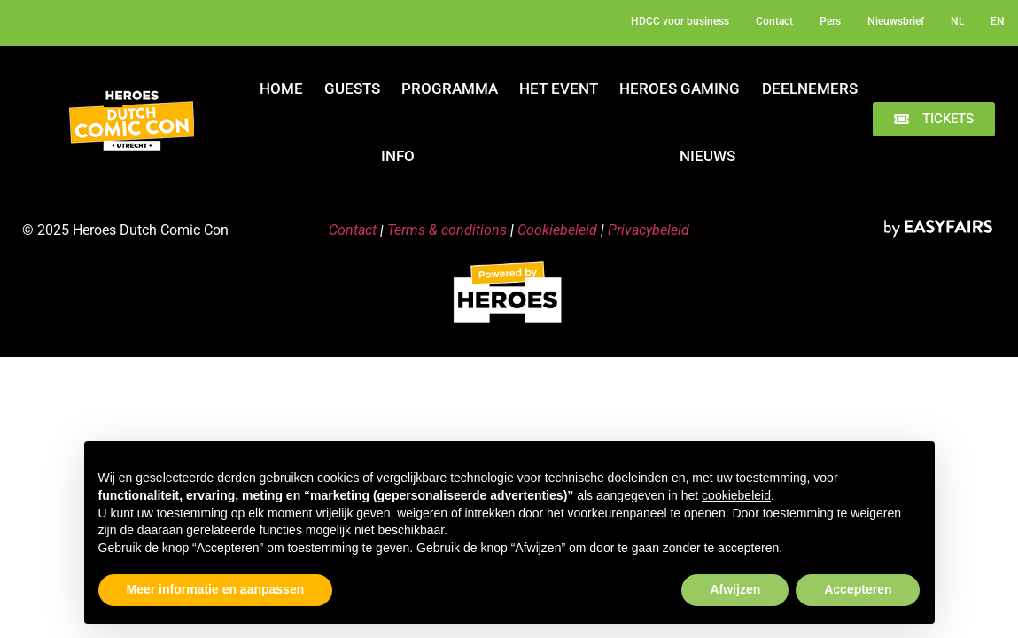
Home (281, 88)
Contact (353, 230)
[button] (934, 119)
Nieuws (707, 156)
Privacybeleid (648, 230)
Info (398, 156)
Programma (449, 88)
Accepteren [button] (857, 589)
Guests (352, 88)
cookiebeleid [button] (736, 495)
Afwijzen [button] (735, 589)
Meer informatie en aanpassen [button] (216, 589)
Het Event (558, 88)
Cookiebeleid (557, 230)
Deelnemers (810, 88)
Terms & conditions (447, 230)
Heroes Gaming (679, 88)
